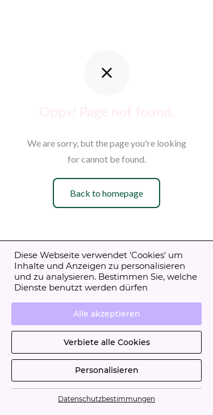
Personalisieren (107, 370)
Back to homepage (106, 193)
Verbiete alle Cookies (107, 342)
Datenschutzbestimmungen (106, 399)
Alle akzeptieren (106, 314)
